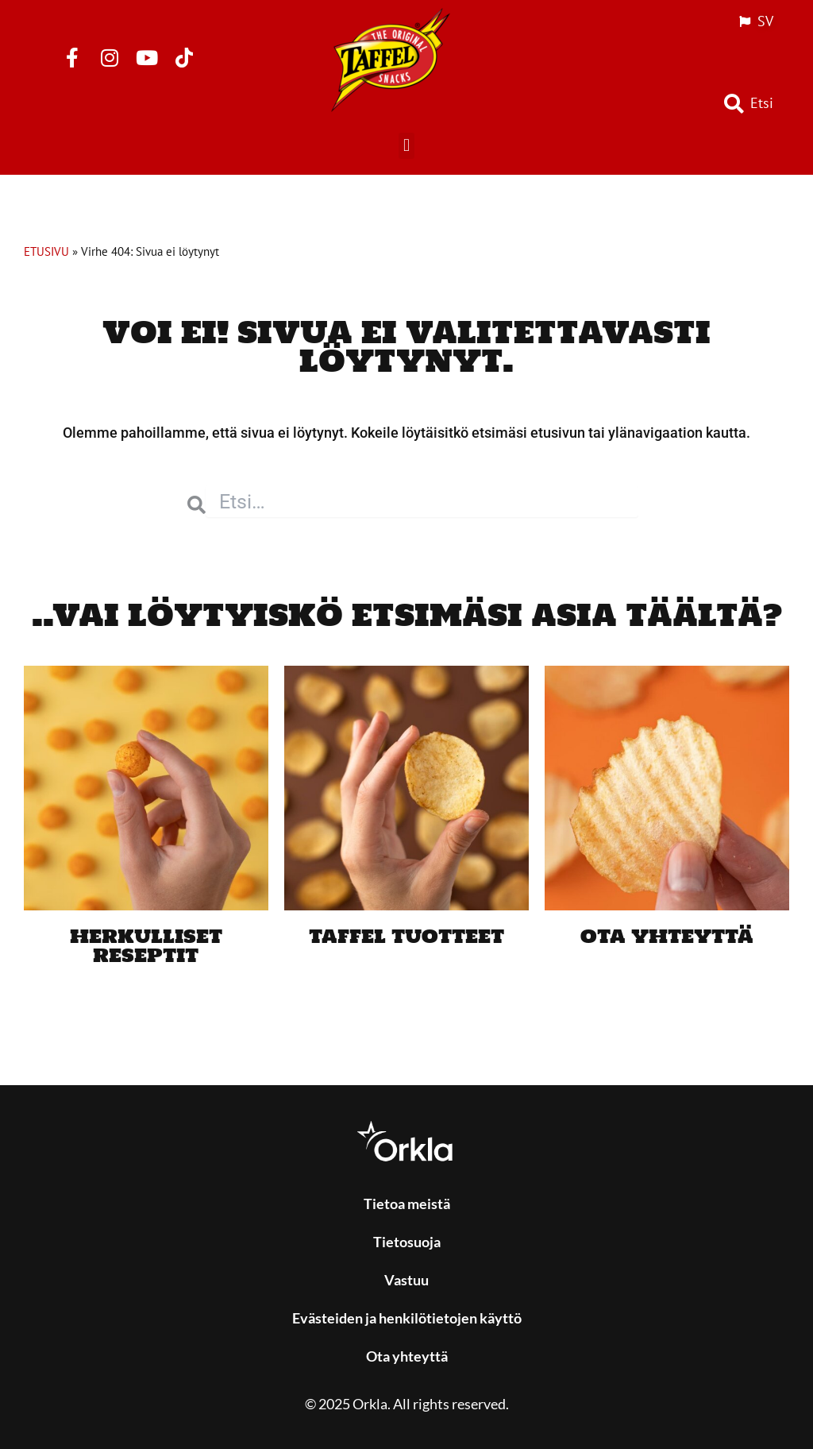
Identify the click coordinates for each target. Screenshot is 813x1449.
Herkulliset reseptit (146, 945)
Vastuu (406, 1280)
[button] (406, 146)
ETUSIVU (46, 251)
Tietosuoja (407, 1241)
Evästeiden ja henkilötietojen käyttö (407, 1318)
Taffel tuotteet (406, 935)
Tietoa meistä (407, 1203)
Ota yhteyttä (666, 935)
